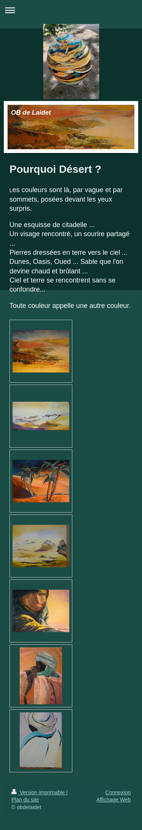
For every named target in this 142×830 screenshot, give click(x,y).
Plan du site (25, 800)
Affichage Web (113, 800)
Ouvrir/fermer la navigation (71, 10)
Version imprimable (38, 792)
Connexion (118, 792)
